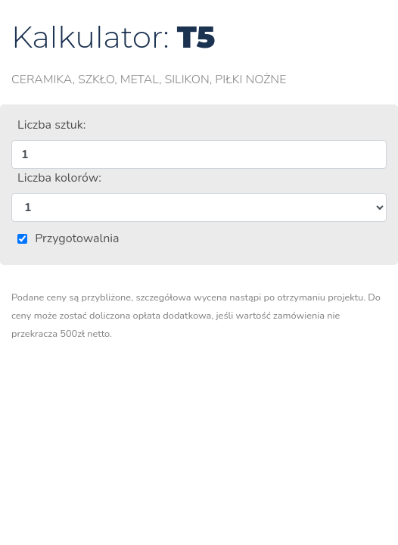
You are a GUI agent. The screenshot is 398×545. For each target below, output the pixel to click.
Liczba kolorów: (59, 178)
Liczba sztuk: (51, 125)
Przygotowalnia (77, 238)
